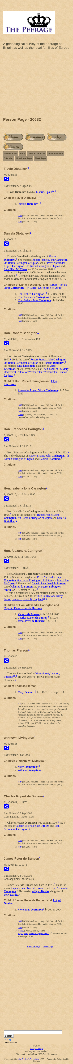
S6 (19, 703)
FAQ (22, 153)
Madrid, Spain (44, 191)
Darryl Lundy (36, 1048)
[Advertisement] (36, 84)
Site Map (8, 158)
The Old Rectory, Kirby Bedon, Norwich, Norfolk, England (33, 597)
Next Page (40, 158)
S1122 (21, 930)
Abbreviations (55, 153)
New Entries (10, 153)
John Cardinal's (23, 1059)
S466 (20, 414)
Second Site (34, 1059)
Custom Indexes (36, 153)
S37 (20, 215)
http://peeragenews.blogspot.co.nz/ (33, 933)
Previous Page (24, 158)
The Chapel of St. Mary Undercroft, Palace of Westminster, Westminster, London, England (36, 372)
